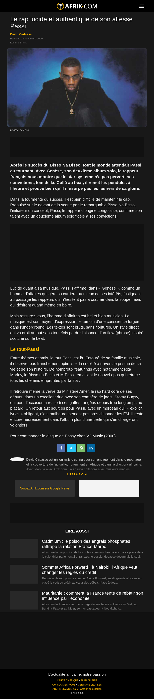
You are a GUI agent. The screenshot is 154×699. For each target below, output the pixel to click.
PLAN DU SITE (89, 680)
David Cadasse (21, 34)
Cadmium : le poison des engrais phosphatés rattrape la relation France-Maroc (86, 544)
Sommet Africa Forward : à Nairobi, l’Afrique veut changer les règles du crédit (89, 570)
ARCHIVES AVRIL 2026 (65, 689)
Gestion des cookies (90, 689)
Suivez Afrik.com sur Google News (44, 488)
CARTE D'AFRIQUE (67, 680)
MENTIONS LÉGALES (90, 684)
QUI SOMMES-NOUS (64, 684)
